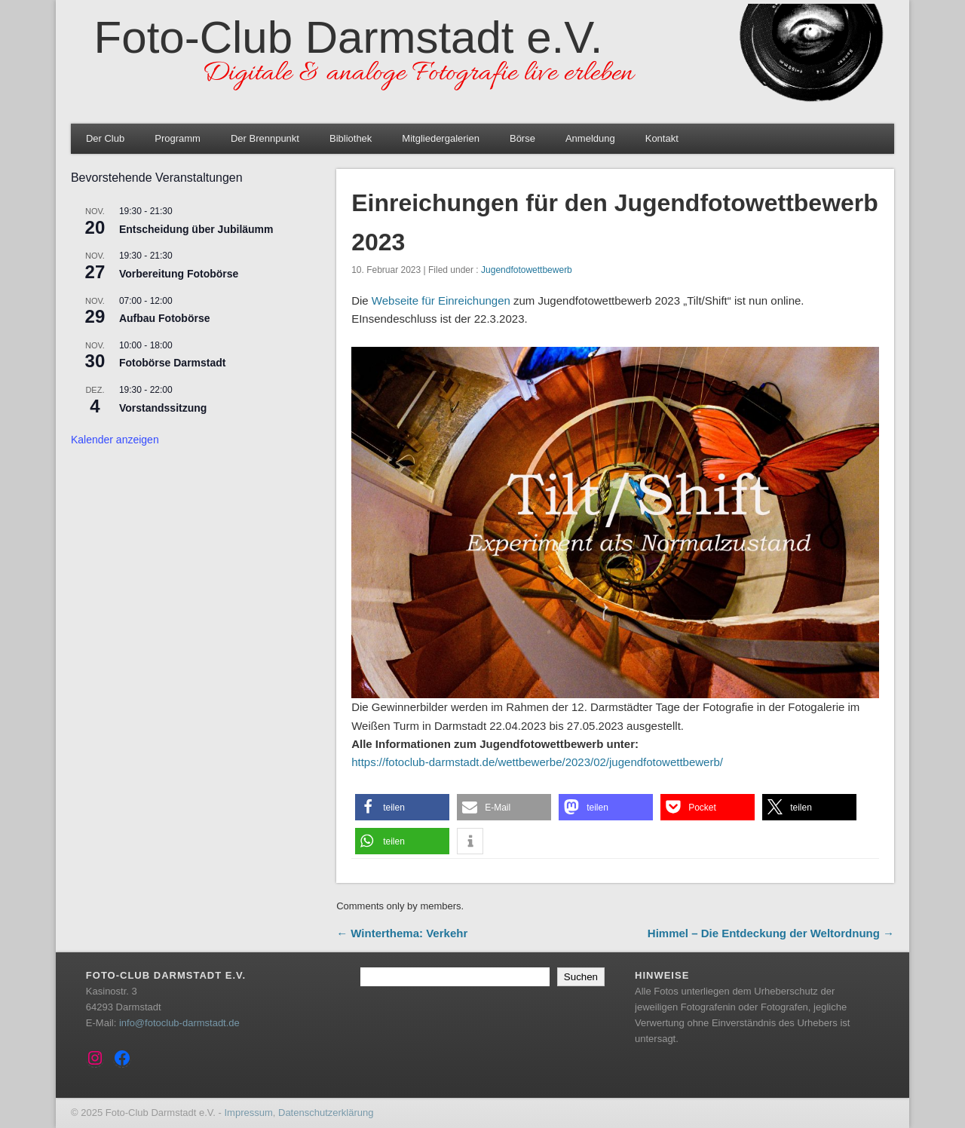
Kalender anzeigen (115, 440)
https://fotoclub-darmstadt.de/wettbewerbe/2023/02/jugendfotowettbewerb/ (537, 762)
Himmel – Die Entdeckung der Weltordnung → (771, 933)
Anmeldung (590, 138)
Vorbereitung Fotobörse (178, 274)
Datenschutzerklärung (325, 1112)
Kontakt (662, 138)
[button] (402, 807)
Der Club (105, 138)
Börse (522, 138)
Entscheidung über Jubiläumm (196, 229)
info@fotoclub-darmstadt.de (179, 1022)
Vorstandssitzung (163, 408)
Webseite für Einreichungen (441, 300)
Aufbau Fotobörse (164, 318)
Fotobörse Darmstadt (172, 363)
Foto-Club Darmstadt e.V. (348, 37)
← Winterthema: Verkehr (401, 933)
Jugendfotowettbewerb (526, 270)
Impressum (248, 1112)
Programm (178, 138)
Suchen (581, 976)
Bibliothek (350, 138)
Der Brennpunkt (265, 138)
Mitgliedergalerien (440, 138)
